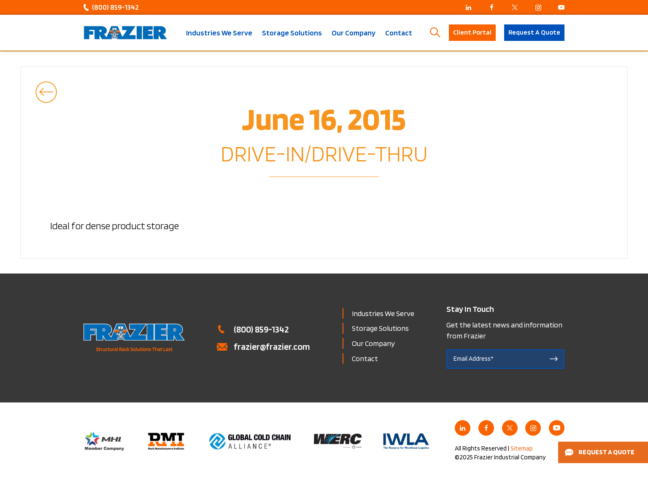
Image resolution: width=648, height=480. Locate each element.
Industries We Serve (219, 33)
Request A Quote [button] (534, 32)
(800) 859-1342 (115, 7)
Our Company (353, 33)
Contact (398, 33)
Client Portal (472, 32)
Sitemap (521, 448)
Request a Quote (599, 452)
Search (435, 32)
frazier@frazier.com (272, 346)
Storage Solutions (292, 33)
